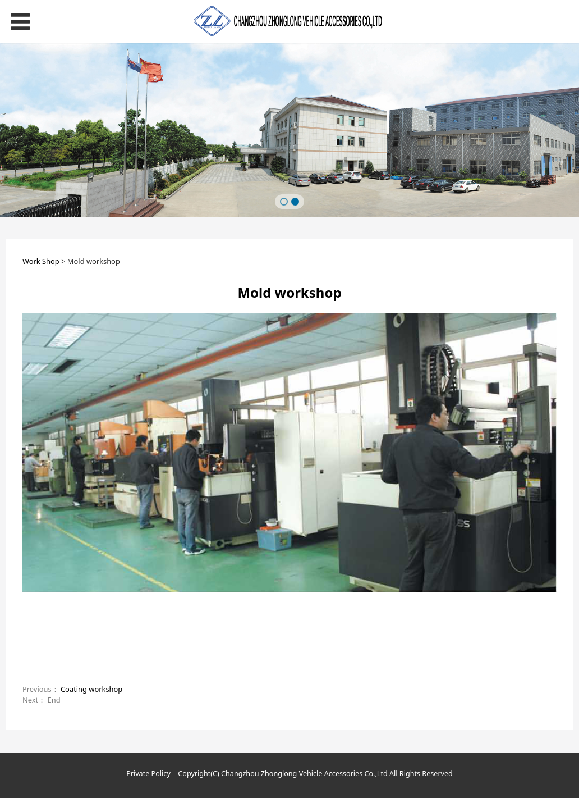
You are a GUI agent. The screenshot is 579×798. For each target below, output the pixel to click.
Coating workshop (91, 689)
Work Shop (40, 261)
